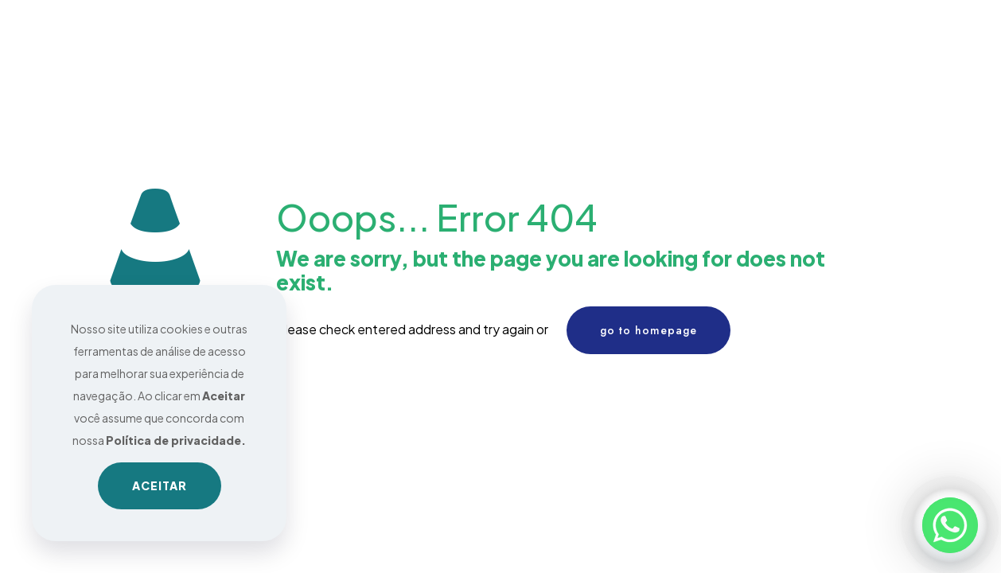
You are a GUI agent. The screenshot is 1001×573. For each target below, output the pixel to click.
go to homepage (648, 330)
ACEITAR (159, 485)
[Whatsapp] (950, 525)
